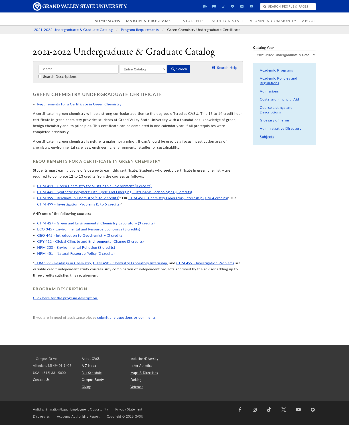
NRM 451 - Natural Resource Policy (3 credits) (75, 253)
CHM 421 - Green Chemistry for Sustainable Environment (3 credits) (94, 186)
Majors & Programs (148, 21)
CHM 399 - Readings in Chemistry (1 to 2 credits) (78, 198)
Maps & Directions (144, 373)
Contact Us (41, 380)
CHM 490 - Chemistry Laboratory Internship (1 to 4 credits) (178, 198)
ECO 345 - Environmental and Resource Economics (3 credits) (88, 229)
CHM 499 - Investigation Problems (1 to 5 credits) (78, 204)
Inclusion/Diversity (144, 359)
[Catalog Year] (284, 55)
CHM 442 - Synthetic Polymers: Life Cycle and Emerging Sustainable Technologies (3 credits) (114, 192)
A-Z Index (89, 366)
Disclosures (41, 416)
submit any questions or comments (126, 317)
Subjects (267, 137)
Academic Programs (276, 70)
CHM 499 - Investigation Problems (205, 263)
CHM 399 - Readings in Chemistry (62, 263)
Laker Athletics (141, 366)
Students (193, 21)
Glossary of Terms (275, 120)
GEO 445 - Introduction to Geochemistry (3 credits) (80, 235)
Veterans (136, 387)
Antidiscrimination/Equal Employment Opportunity (70, 409)
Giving (86, 387)
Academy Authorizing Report (78, 416)
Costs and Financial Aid (279, 99)
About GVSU (91, 359)
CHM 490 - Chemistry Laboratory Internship (130, 263)
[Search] (78, 69)
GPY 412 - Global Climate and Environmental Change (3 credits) (90, 241)
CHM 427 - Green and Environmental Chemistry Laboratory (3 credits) (95, 223)
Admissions (107, 21)
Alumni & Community (273, 21)
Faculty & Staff (226, 21)
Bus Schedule (91, 373)
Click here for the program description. (65, 298)
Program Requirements (140, 30)
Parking (135, 380)
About (309, 21)
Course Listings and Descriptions (276, 109)
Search (178, 69)
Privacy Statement (128, 409)
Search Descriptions (57, 76)
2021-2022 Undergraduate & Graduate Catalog (74, 30)
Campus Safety (93, 380)
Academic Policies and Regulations (278, 80)
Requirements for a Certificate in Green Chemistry (79, 104)
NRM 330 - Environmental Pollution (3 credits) (76, 247)
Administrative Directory (280, 128)
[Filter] (143, 69)
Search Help (224, 68)
